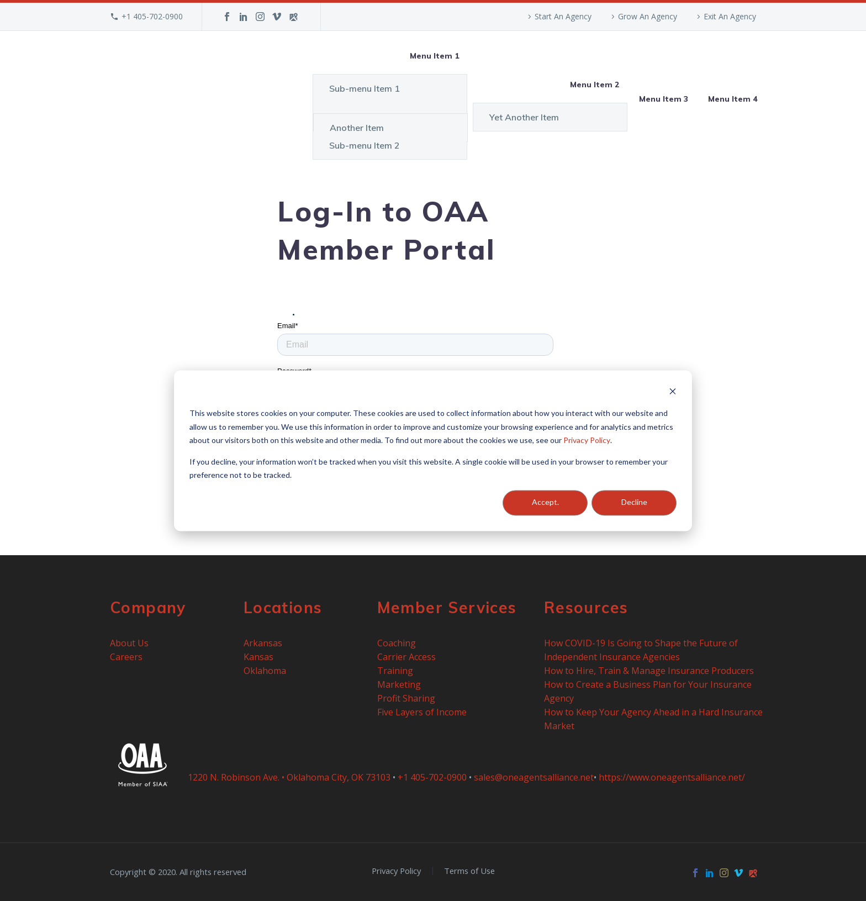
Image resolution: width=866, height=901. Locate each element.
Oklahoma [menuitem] (265, 671)
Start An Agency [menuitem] (563, 16)
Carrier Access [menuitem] (406, 657)
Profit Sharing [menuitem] (406, 698)
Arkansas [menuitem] (263, 643)
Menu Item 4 (732, 99)
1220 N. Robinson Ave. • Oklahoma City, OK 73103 (289, 777)
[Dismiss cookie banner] (673, 392)
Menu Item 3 (663, 99)
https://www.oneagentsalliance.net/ (672, 777)
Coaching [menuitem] (396, 643)
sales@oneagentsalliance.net (534, 777)
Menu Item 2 (594, 84)
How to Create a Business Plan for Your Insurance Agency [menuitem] (649, 691)
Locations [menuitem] (283, 607)
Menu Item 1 (434, 56)
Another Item (357, 127)
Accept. (545, 502)
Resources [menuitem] (586, 607)
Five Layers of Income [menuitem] (422, 712)
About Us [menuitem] (129, 643)
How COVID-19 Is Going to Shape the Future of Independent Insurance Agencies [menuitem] (642, 650)
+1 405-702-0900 (152, 16)
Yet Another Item (524, 117)
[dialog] (433, 450)
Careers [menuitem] (126, 657)
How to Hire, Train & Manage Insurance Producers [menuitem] (649, 671)
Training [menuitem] (395, 671)
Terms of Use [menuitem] (469, 871)
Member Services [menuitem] (447, 607)
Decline (634, 502)
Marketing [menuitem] (399, 684)
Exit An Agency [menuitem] (730, 16)
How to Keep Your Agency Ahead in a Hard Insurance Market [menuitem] (654, 719)
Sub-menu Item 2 (364, 145)
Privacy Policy (586, 440)
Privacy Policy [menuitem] (396, 871)
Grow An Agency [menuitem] (647, 16)
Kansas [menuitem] (258, 657)
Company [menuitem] (148, 607)
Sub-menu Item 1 (364, 88)
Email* (287, 326)
